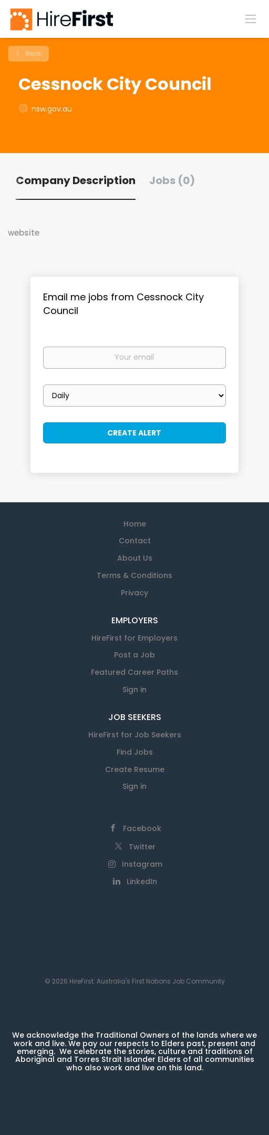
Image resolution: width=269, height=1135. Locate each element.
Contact (135, 540)
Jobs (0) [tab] (172, 180)
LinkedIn (142, 881)
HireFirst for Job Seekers (134, 734)
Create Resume (134, 769)
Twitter (142, 847)
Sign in (134, 689)
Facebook (142, 828)
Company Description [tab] (76, 180)
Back (32, 53)
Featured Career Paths (134, 672)
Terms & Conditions (134, 575)
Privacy (134, 592)
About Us (134, 558)
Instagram (142, 864)
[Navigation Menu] (250, 18)
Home (134, 524)
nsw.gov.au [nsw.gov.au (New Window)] (52, 109)
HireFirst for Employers (134, 638)
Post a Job (134, 655)
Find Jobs (135, 752)
